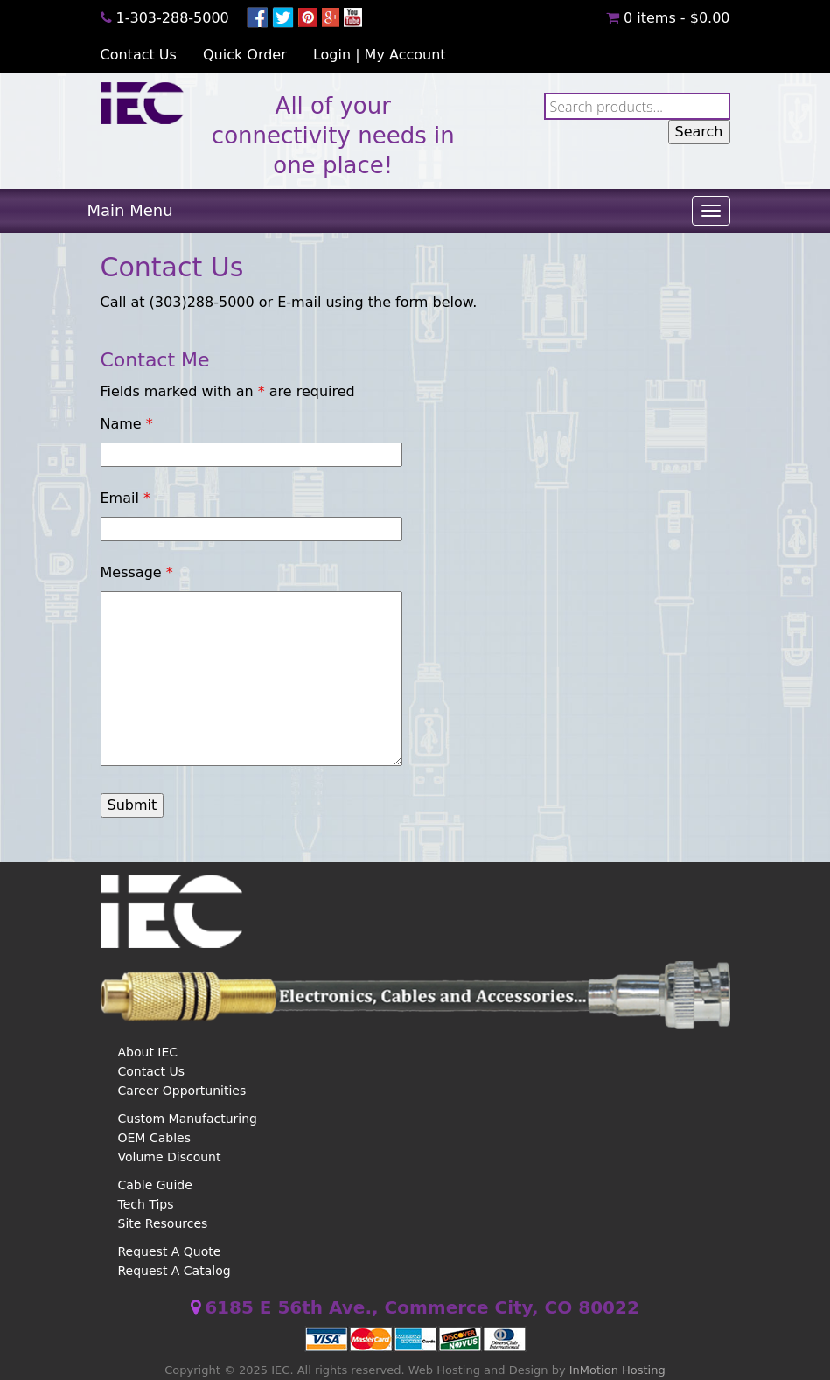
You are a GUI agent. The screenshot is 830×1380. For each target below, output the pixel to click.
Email (125, 498)
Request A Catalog (174, 1271)
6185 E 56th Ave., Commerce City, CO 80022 (422, 1307)
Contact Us (139, 54)
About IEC (148, 1052)
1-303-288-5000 (172, 18)
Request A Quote (169, 1251)
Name (127, 423)
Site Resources (163, 1223)
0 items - (668, 18)
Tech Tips (146, 1204)
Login (332, 54)
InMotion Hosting (617, 1370)
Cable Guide (155, 1185)
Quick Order (245, 54)
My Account (405, 54)
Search (699, 131)
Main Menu (130, 210)
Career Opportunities (182, 1091)
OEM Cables (154, 1138)
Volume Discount (169, 1157)
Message (137, 572)
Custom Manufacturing (187, 1119)
